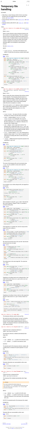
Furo (21, 428)
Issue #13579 (10, 17)
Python (7, 56)
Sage (4, 56)
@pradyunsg (18, 428)
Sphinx (13, 428)
